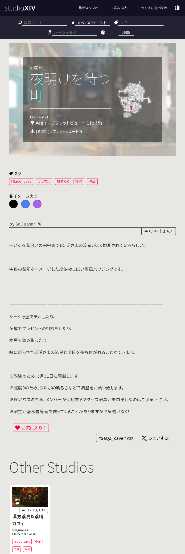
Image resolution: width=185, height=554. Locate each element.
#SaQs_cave (21, 181)
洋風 (92, 181)
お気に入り (119, 7)
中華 (38, 541)
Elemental (19, 534)
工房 (17, 549)
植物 (78, 181)
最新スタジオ (88, 7)
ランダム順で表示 (154, 7)
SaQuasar (25, 224)
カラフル (44, 181)
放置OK (63, 181)
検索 (126, 32)
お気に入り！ (34, 428)
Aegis (33, 534)
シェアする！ (159, 438)
